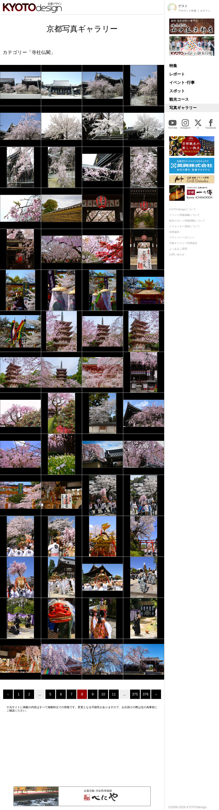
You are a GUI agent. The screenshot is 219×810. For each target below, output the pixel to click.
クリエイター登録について (184, 226)
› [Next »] (156, 694)
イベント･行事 (182, 82)
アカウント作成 (187, 10)
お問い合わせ (177, 254)
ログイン (205, 10)
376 (145, 694)
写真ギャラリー (183, 108)
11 (114, 694)
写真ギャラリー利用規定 (183, 243)
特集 (173, 66)
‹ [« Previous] (8, 694)
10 (103, 694)
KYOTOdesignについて (182, 209)
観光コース (179, 99)
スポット (177, 91)
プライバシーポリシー (182, 237)
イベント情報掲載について (184, 214)
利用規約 (174, 232)
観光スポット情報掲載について (187, 220)
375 (135, 694)
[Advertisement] (82, 749)
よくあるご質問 (178, 248)
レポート (177, 74)
